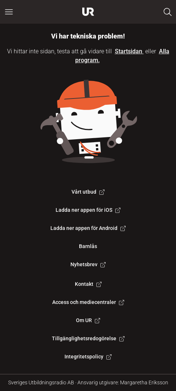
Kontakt (88, 284)
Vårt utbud (88, 192)
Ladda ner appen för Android (88, 228)
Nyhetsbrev (88, 264)
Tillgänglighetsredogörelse (88, 338)
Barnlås (88, 246)
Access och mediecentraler (88, 302)
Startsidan (129, 51)
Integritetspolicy (88, 357)
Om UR (88, 320)
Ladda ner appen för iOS (88, 210)
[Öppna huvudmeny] (8, 11)
